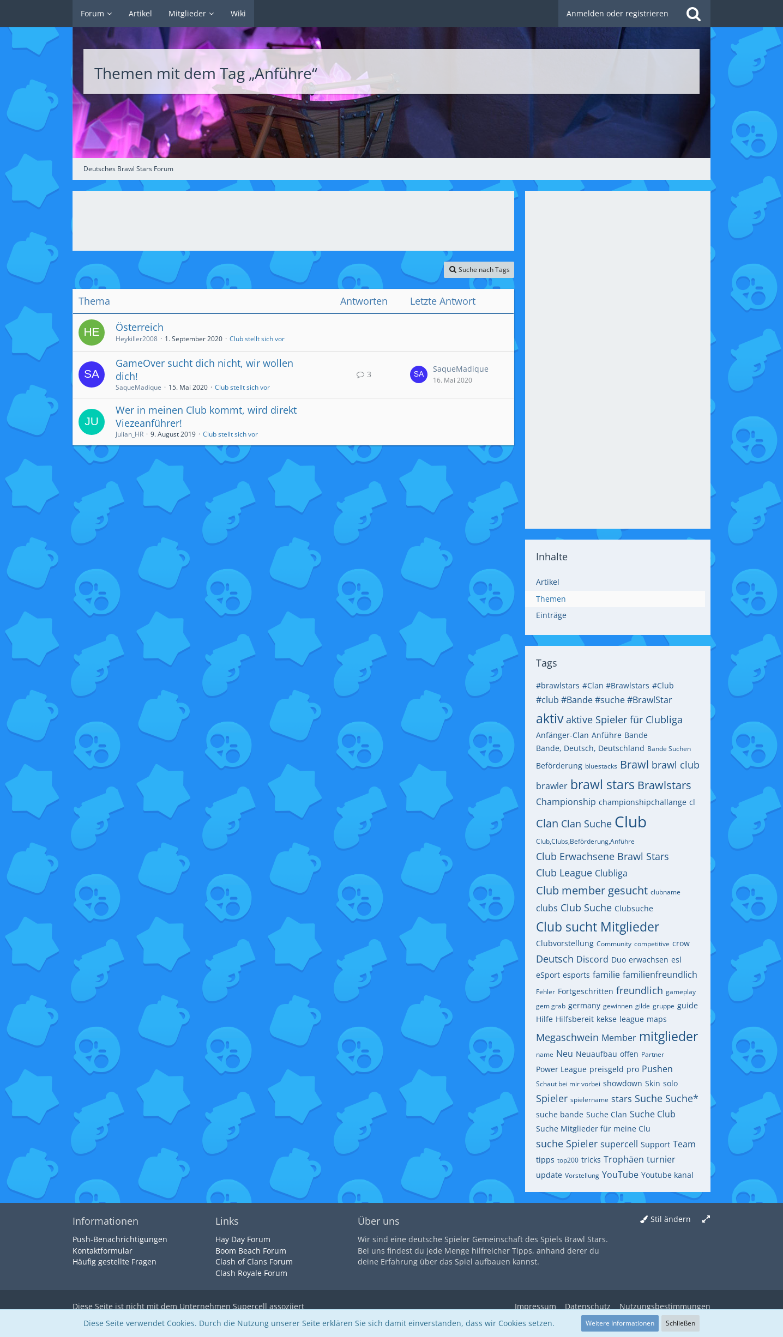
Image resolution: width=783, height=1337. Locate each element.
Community (614, 943)
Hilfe (544, 1019)
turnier (661, 1159)
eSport (548, 975)
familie (606, 975)
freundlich (639, 990)
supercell (619, 1144)
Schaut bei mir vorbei (568, 1083)
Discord (592, 959)
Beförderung (559, 765)
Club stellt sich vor (257, 338)
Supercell (250, 1306)
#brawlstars (558, 685)
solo (670, 1083)
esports (576, 975)
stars (621, 1099)
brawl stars (602, 784)
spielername (589, 1099)
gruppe (663, 1006)
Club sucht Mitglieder (597, 926)
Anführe (607, 735)
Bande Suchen (669, 748)
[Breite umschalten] (706, 1219)
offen (629, 1054)
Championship (566, 802)
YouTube (620, 1175)
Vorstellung (582, 1175)
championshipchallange (642, 802)
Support (655, 1144)
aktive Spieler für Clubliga (624, 719)
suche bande (559, 1114)
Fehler (545, 991)
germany (584, 1005)
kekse (607, 1019)
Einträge (551, 615)
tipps (545, 1159)
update (549, 1175)
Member (618, 1038)
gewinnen (618, 1006)
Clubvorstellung (565, 943)
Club (631, 821)
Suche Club (653, 1114)
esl (676, 959)
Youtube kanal (667, 1175)
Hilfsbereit (575, 1019)
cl (692, 802)
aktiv (549, 718)
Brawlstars (664, 785)
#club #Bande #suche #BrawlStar (604, 700)
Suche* (681, 1098)
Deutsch (555, 958)
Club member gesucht (592, 890)
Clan (547, 823)
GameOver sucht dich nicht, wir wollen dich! (204, 369)
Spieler (552, 1098)
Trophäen (624, 1159)
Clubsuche (634, 908)
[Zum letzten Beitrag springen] (418, 374)
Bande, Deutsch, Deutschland (590, 748)
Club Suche (586, 907)
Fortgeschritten (585, 991)
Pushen (657, 1069)
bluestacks (601, 766)
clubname (665, 892)
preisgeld (606, 1069)
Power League (561, 1069)
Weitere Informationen (620, 1323)
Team (684, 1144)
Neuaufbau (596, 1054)
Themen (551, 599)
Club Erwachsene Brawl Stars (602, 856)
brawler (552, 786)
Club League (564, 872)
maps (657, 1019)
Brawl (634, 764)
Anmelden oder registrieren (617, 13)
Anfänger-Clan (562, 735)
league (631, 1019)
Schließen (680, 1323)
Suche (648, 1098)
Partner (652, 1054)
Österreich (140, 327)
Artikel (547, 582)
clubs (547, 908)
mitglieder (668, 1036)
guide (687, 1005)
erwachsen (648, 959)
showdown (622, 1083)
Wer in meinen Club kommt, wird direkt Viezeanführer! (206, 416)
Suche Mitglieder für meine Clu (593, 1128)
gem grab (550, 1006)
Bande (636, 735)
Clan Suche (586, 823)
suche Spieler (567, 1143)
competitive (652, 943)
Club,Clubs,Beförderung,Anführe (585, 841)
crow (681, 943)
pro (633, 1069)
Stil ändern (671, 1219)
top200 (568, 1160)
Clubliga (611, 873)
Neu (564, 1054)
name (544, 1054)
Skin (652, 1083)
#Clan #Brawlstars (615, 685)
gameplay (681, 991)
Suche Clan (606, 1114)
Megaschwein (567, 1037)
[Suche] (693, 13)
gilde (642, 1006)
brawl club (676, 764)
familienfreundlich (660, 975)
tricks (591, 1159)
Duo (618, 959)
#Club (663, 685)
